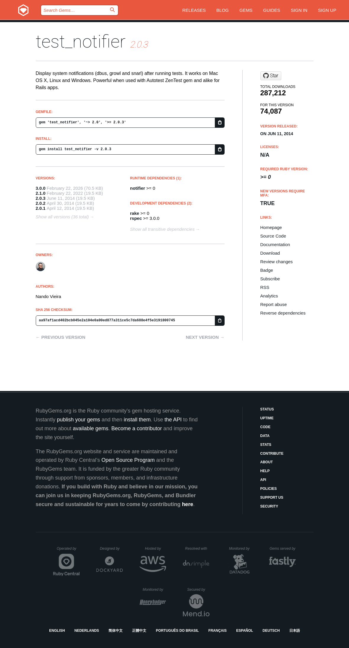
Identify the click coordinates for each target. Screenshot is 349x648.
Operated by (68, 550)
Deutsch (271, 631)
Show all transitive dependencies (162, 229)
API (263, 480)
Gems (245, 10)
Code (265, 427)
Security (269, 506)
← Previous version (60, 337)
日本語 (294, 631)
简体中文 (115, 631)
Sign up (327, 10)
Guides (271, 10)
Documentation (275, 244)
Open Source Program (128, 460)
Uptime (267, 418)
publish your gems (78, 420)
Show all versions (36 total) (62, 216)
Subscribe (270, 278)
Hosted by (155, 548)
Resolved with (197, 548)
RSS (265, 287)
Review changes (276, 261)
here (187, 504)
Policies (268, 489)
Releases (194, 10)
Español (244, 631)
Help (265, 471)
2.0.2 (41, 203)
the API (173, 420)
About (266, 462)
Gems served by (283, 548)
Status (267, 409)
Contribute (272, 453)
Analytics (269, 295)
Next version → (205, 337)
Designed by (111, 548)
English (57, 631)
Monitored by (241, 548)
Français (217, 631)
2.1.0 (41, 193)
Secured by (198, 590)
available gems (90, 428)
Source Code (273, 235)
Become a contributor (136, 428)
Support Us (271, 497)
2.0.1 (41, 208)
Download (270, 253)
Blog (222, 10)
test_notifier (81, 41)
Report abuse (273, 304)
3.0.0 (41, 188)
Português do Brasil (177, 631)
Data (265, 436)
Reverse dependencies (283, 312)
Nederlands (86, 631)
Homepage (271, 227)
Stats (266, 445)
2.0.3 (41, 198)
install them (137, 420)
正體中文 (139, 631)
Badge (266, 270)
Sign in (299, 10)
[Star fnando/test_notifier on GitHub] (270, 75)
